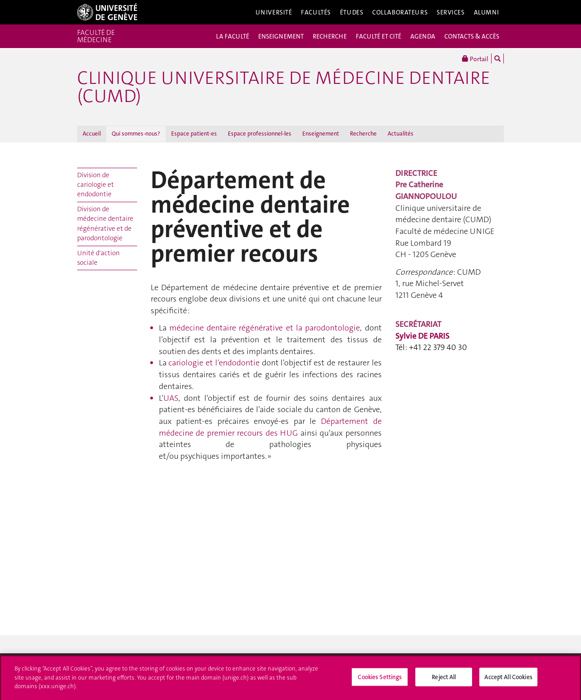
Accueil (92, 133)
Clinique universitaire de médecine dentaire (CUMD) (283, 87)
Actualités (401, 133)
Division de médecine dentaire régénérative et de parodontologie (105, 223)
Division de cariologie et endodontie (95, 184)
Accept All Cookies (508, 679)
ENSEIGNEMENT (281, 36)
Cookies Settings (380, 679)
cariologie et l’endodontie (214, 362)
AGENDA (422, 36)
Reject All (444, 679)
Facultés (316, 12)
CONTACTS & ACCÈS (471, 36)
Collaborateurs (400, 12)
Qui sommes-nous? (136, 133)
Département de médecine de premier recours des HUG (270, 427)
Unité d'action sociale (98, 257)
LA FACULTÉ (232, 36)
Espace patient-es (194, 133)
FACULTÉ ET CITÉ (378, 36)
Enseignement (320, 133)
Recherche (363, 133)
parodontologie (264, 327)
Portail (475, 58)
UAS (170, 398)
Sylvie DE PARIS (422, 336)
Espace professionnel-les (259, 133)
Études (351, 12)
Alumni (486, 12)
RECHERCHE (330, 36)
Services (451, 12)
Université (274, 12)
